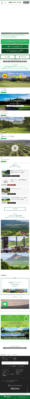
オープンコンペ (4, 113)
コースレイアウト (6, 371)
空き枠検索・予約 (8, 397)
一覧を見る (15, 208)
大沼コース (18, 374)
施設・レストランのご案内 (8, 374)
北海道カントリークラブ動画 (7, 136)
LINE (22, 61)
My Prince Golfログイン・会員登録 (15, 51)
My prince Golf (22, 397)
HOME (4, 354)
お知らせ (18, 372)
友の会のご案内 (19, 371)
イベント (6, 175)
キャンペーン (15, 175)
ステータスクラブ (19, 369)
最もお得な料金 (9, 41)
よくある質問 (21, 366)
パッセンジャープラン (16, 188)
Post (6, 61)
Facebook (14, 61)
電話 (8, 56)
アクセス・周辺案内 (11, 366)
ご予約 (4, 372)
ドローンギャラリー (5, 159)
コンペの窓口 (4, 90)
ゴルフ (9, 354)
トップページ (5, 369)
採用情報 (4, 375)
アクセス (23, 56)
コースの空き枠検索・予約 (16, 46)
